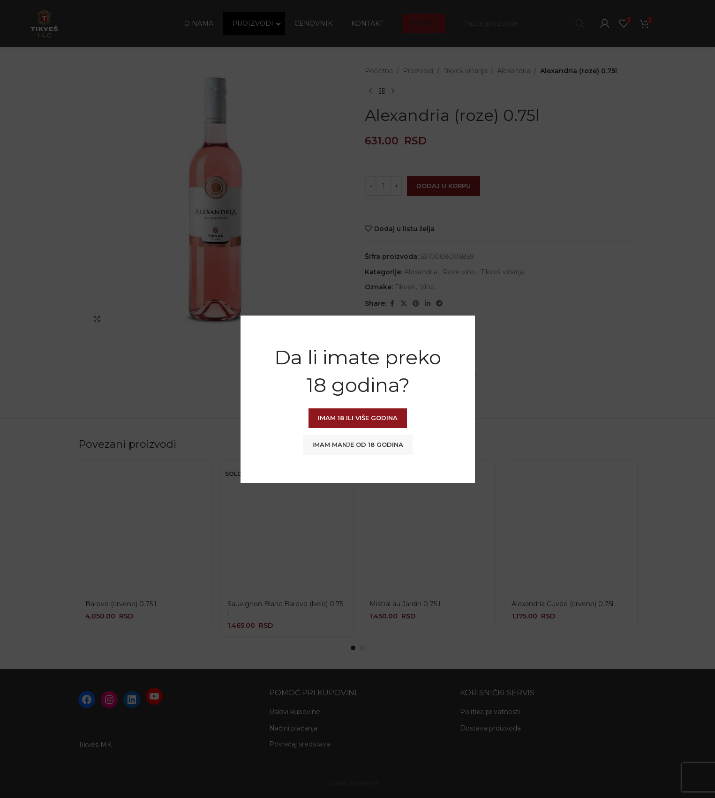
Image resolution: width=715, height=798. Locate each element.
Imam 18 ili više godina (358, 418)
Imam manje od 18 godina (357, 444)
